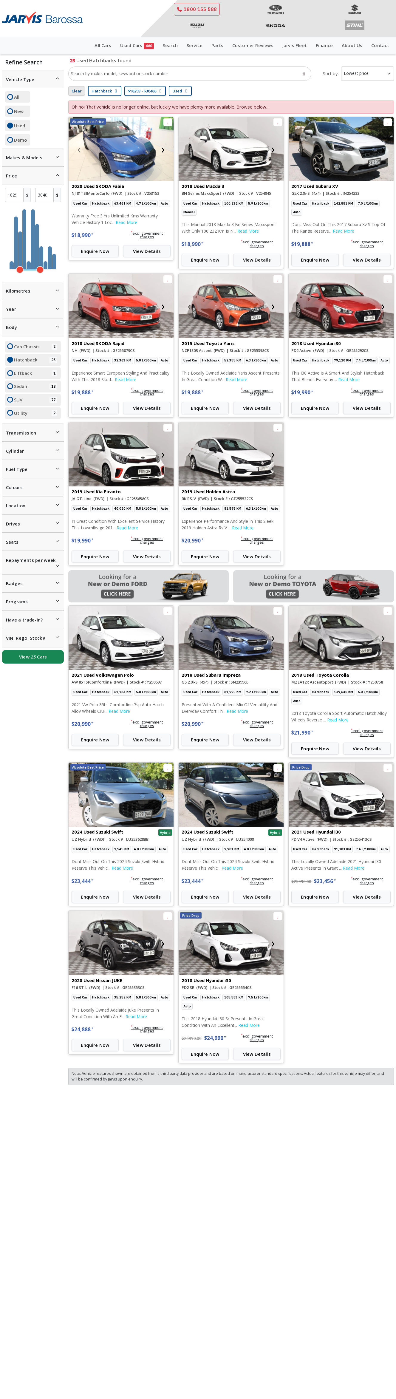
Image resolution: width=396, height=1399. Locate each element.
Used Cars (137, 45)
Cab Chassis (35, 347)
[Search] (304, 73)
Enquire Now (95, 251)
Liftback (35, 373)
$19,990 (302, 392)
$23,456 (325, 881)
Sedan (35, 386)
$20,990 (192, 540)
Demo (20, 140)
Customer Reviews (252, 45)
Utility (35, 413)
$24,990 (215, 1038)
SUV (35, 400)
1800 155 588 (197, 9)
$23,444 (82, 881)
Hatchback (35, 360)
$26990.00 (192, 1038)
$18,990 (82, 235)
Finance (324, 45)
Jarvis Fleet (294, 45)
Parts (217, 45)
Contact (380, 45)
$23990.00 (301, 881)
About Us (352, 45)
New (19, 111)
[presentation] (79, 149)
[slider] (20, 269)
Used (19, 126)
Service (194, 45)
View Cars (33, 657)
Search (170, 45)
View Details (147, 251)
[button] (147, 235)
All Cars (103, 45)
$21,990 (302, 732)
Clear (77, 91)
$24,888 (82, 1029)
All (16, 97)
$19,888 (302, 244)
